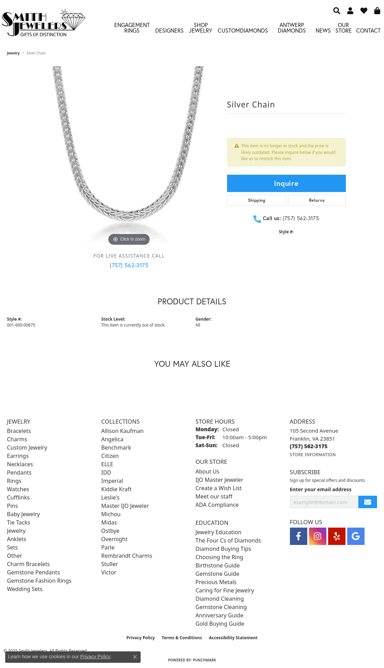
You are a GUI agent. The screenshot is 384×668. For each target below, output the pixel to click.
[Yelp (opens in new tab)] (336, 536)
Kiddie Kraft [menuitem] (116, 489)
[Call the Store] (309, 446)
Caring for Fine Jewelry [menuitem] (224, 590)
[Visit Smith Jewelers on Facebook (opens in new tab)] (298, 536)
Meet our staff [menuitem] (213, 496)
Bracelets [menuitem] (19, 431)
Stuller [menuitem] (109, 564)
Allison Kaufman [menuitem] (122, 431)
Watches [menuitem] (18, 489)
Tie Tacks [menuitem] (18, 522)
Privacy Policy (140, 638)
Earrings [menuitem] (18, 456)
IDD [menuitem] (106, 472)
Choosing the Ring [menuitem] (219, 557)
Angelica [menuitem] (112, 439)
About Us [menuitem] (207, 471)
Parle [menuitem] (108, 547)
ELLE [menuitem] (107, 464)
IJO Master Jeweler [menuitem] (219, 480)
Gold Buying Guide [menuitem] (219, 623)
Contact (368, 30)
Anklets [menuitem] (16, 539)
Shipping (257, 200)
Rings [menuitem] (14, 481)
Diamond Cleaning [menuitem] (219, 598)
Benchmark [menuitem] (116, 447)
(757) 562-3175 (129, 265)
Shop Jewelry (200, 27)
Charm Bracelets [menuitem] (28, 564)
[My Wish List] (363, 10)
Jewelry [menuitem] (16, 531)
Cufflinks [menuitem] (18, 497)
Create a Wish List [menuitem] (218, 488)
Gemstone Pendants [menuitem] (33, 572)
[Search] (336, 10)
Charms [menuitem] (17, 439)
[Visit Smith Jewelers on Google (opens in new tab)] (356, 536)
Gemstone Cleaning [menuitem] (221, 607)
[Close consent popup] (135, 657)
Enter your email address (321, 489)
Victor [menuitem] (108, 572)
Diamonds (254, 30)
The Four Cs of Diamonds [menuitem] (228, 540)
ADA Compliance (217, 505)
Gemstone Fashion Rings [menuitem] (39, 580)
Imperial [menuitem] (112, 481)
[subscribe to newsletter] (367, 502)
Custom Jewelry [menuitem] (27, 447)
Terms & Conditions (182, 638)
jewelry (13, 53)
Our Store (343, 27)
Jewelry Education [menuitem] (218, 532)
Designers (169, 30)
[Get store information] (313, 455)
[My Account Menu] (350, 10)
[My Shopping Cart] (377, 10)
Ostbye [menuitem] (110, 531)
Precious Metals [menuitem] (215, 582)
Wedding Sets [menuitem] (25, 589)
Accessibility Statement (233, 638)
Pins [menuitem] (12, 506)
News (323, 30)
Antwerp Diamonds (292, 27)
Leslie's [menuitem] (110, 497)
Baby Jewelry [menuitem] (23, 514)
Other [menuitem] (14, 555)
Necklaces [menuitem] (20, 464)
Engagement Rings (132, 27)
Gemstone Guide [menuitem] (217, 574)
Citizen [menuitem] (110, 456)
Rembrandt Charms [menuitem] (126, 555)
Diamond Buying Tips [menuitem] (223, 549)
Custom (229, 30)
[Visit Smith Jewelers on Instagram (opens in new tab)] (317, 536)
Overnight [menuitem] (114, 539)
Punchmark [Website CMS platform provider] (204, 660)
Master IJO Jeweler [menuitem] (125, 506)
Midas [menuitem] (109, 522)
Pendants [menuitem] (19, 472)
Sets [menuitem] (12, 547)
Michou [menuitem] (111, 514)
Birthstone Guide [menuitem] (217, 565)
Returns (317, 200)
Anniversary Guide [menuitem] (219, 615)
